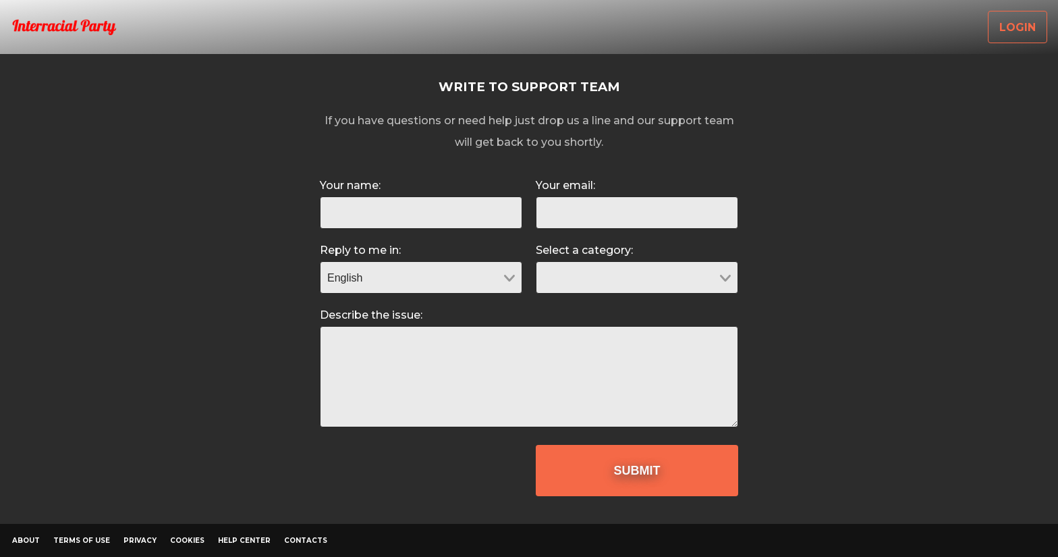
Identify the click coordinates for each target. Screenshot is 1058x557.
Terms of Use (81, 540)
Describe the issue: (371, 315)
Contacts (305, 540)
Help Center (244, 540)
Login (1017, 27)
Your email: (565, 185)
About (26, 540)
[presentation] (422, 471)
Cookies (187, 540)
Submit (637, 470)
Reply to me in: (360, 250)
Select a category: (584, 250)
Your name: (350, 185)
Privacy (140, 540)
